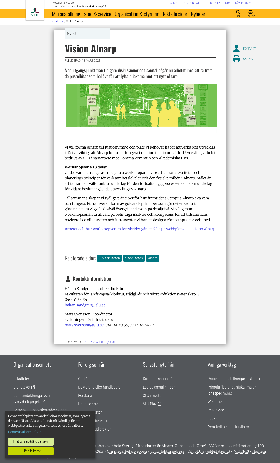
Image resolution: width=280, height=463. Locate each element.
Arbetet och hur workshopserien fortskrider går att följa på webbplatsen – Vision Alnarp (140, 229)
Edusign (214, 418)
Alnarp (152, 258)
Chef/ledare (87, 378)
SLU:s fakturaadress (167, 451)
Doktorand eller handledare (99, 387)
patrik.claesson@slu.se (100, 342)
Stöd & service (97, 14)
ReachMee (216, 410)
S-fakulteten (134, 258)
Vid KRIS (241, 451)
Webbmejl (215, 401)
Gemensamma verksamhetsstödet (40, 410)
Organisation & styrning (137, 14)
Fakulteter (21, 378)
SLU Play (150, 403)
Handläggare (88, 403)
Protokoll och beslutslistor (228, 426)
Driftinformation (155, 378)
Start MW (58, 21)
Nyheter (198, 14)
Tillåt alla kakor (31, 451)
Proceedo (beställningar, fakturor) (234, 378)
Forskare (85, 395)
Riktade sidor (175, 14)
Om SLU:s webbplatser (207, 451)
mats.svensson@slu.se (84, 325)
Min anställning (66, 14)
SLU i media (152, 395)
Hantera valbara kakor (24, 432)
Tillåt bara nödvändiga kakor (30, 441)
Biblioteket (21, 387)
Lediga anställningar (159, 387)
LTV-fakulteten (109, 258)
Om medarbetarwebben (127, 451)
